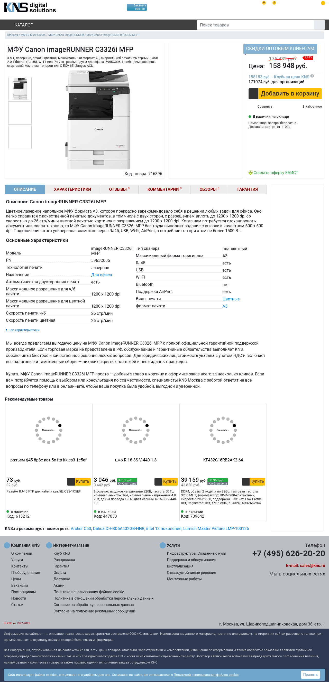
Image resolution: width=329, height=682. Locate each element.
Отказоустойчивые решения (191, 573)
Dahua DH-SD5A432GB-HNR (118, 528)
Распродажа (64, 560)
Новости (18, 598)
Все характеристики (24, 330)
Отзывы (119, 189)
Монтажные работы (184, 579)
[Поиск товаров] (255, 25)
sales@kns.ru (312, 565)
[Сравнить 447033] (165, 514)
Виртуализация (180, 566)
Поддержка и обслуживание (191, 560)
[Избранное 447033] (174, 514)
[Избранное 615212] (87, 514)
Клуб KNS (61, 553)
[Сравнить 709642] (253, 514)
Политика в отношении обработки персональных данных (103, 598)
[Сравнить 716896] (260, 106)
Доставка (61, 579)
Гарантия (247, 189)
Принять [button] (310, 674)
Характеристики (72, 189)
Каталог (19, 25)
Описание (25, 189)
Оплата (59, 573)
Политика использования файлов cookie (88, 592)
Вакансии (19, 585)
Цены (16, 579)
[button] (285, 93)
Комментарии (165, 189)
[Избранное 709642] (261, 514)
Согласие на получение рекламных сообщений (94, 611)
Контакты (19, 566)
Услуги (17, 560)
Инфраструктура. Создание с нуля (196, 553)
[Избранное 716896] (308, 106)
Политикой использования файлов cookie (206, 675)
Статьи (17, 605)
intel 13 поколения (163, 528)
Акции (58, 585)
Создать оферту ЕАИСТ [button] (276, 172)
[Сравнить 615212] (78, 514)
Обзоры (209, 189)
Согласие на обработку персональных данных (93, 605)
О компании (21, 553)
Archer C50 (81, 528)
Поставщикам (23, 592)
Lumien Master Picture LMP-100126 (216, 528)
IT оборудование (25, 573)
